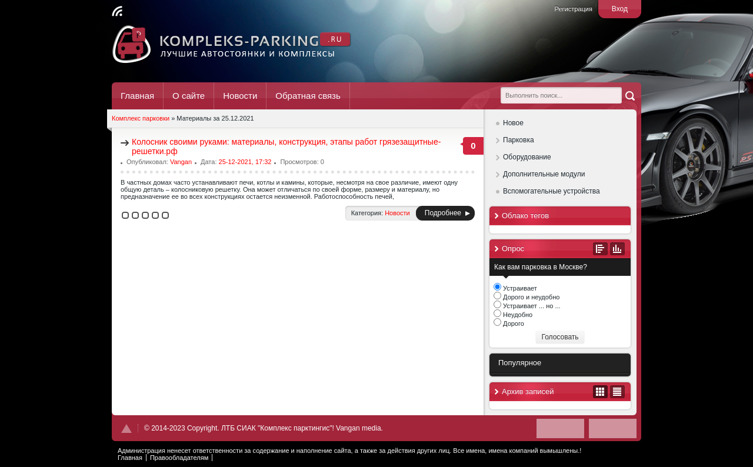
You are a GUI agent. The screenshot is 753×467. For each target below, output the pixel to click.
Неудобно (516, 314)
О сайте (188, 96)
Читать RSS (117, 11)
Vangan (181, 161)
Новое (513, 123)
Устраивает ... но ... (531, 305)
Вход (620, 9)
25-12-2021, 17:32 (245, 161)
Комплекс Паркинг (232, 44)
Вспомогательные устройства (551, 191)
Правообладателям (179, 457)
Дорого (512, 323)
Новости (240, 96)
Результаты (617, 248)
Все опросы (600, 248)
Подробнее (443, 213)
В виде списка (617, 391)
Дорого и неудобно (530, 297)
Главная (137, 96)
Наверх (126, 428)
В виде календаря (600, 391)
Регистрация (573, 8)
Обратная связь (308, 96)
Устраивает (519, 288)
